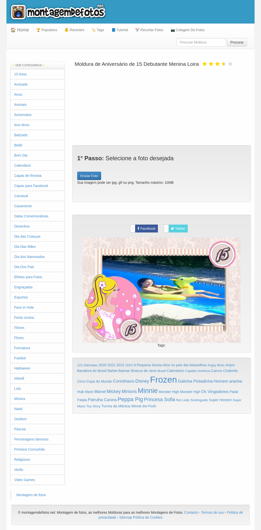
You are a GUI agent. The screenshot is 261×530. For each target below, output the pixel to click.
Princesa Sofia (159, 399)
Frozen (163, 379)
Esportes (21, 297)
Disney (142, 381)
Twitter (174, 228)
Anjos (230, 365)
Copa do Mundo (99, 381)
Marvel (100, 392)
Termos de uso (212, 512)
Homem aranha (228, 381)
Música (19, 399)
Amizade (20, 84)
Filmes (19, 328)
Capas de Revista (27, 176)
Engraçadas (23, 287)
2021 (111, 365)
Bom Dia (20, 155)
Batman (124, 371)
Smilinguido (199, 400)
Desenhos (22, 226)
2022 (120, 365)
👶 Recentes (74, 30)
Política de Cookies (148, 517)
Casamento (23, 206)
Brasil (161, 371)
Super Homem (220, 400)
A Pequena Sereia (148, 365)
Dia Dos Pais (24, 267)
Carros (216, 371)
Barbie (112, 371)
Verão (18, 470)
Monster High (169, 392)
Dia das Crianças (27, 236)
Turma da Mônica (115, 406)
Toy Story (93, 406)
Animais (20, 105)
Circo (81, 381)
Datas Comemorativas (31, 216)
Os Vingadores (215, 391)
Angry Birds (216, 365)
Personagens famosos (31, 439)
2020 (103, 365)
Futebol (20, 358)
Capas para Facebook (31, 186)
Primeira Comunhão (29, 449)
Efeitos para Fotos (28, 277)
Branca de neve (143, 371)
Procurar (237, 42)
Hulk (80, 392)
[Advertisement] (161, 105)
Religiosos (22, 459)
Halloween (22, 368)
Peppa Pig (130, 399)
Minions (129, 391)
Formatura (22, 348)
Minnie (148, 390)
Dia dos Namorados (29, 257)
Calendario (175, 371)
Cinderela (230, 371)
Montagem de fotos (31, 495)
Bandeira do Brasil (92, 371)
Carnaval (21, 196)
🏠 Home (19, 29)
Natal (18, 409)
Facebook (142, 228)
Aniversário (22, 115)
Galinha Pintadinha (195, 381)
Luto (17, 389)
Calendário (22, 165)
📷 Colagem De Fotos (188, 30)
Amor (18, 94)
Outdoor (20, 419)
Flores (19, 338)
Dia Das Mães (25, 247)
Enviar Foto (89, 176)
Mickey (114, 391)
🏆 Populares (46, 30)
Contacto (191, 512)
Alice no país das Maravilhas (184, 365)
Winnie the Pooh (143, 406)
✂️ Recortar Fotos (149, 30)
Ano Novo (21, 125)
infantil (19, 378)
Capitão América (197, 371)
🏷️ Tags (98, 30)
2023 (129, 365)
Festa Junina (24, 318)
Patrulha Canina (102, 399)
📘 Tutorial (120, 30)
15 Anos (20, 74)
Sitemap (125, 517)
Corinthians (123, 381)
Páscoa (20, 429)
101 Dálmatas (87, 365)
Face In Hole (24, 307)
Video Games (24, 480)
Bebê (18, 145)
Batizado (20, 135)
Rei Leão (183, 400)
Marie (89, 392)
